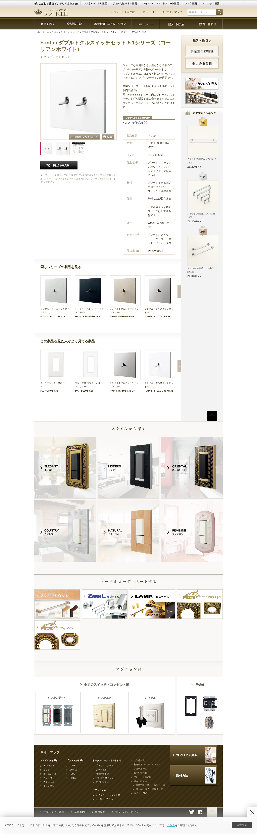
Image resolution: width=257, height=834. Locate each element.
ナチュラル (48, 782)
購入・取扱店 (140, 781)
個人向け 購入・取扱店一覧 (149, 789)
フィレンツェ (102, 782)
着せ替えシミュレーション (147, 764)
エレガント (48, 765)
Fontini (55, 32)
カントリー (48, 778)
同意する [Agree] (242, 824)
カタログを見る (134, 122)
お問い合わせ (140, 772)
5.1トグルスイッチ (70, 32)
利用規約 (100, 811)
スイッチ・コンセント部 (108, 795)
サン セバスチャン (105, 778)
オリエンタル (50, 773)
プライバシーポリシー (128, 811)
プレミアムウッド (104, 765)
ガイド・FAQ (150, 11)
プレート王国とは (124, 11)
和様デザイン (102, 773)
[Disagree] (252, 812)
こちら (171, 825)
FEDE (72, 773)
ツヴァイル (101, 769)
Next (179, 291)
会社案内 (79, 811)
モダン (46, 769)
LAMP (72, 765)
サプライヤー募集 (53, 811)
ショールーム (140, 768)
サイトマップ (174, 11)
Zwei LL (73, 769)
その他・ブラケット (105, 799)
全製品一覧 (139, 760)
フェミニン (48, 786)
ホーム (45, 32)
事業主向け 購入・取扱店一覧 (150, 785)
